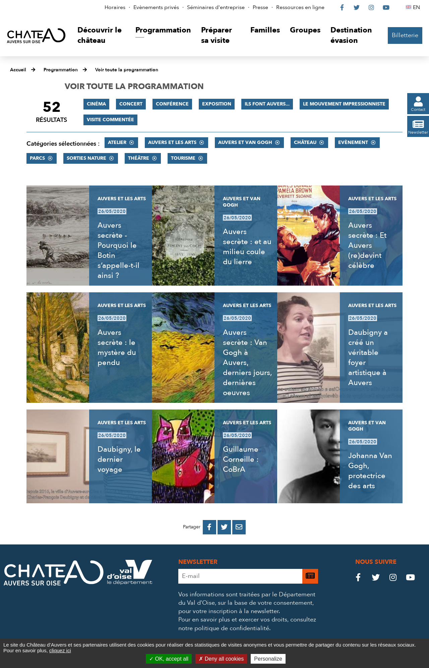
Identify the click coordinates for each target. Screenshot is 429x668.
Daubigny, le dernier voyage (119, 459)
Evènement (353, 142)
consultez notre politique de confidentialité (247, 623)
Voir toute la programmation (126, 70)
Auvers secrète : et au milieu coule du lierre (247, 247)
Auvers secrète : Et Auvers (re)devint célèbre (367, 245)
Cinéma (96, 104)
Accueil (18, 70)
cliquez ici (60, 650)
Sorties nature (86, 158)
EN (417, 7)
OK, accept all (168, 659)
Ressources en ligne (300, 7)
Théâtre (138, 158)
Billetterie (405, 35)
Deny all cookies (221, 659)
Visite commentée (110, 120)
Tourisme (183, 158)
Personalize (268, 659)
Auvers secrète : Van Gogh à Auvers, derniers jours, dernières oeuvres (247, 362)
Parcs (37, 158)
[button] (101, 36)
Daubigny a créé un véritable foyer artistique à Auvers (368, 357)
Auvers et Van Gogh (245, 142)
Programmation (61, 70)
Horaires (115, 7)
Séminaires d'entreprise (216, 7)
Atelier (117, 142)
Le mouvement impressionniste (344, 104)
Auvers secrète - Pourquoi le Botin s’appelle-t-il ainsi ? (118, 250)
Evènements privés (156, 7)
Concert (130, 104)
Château (305, 142)
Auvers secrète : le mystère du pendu (117, 347)
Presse (260, 7)
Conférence (172, 104)
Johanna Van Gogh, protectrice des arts (370, 471)
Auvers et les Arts (172, 142)
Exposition (216, 104)
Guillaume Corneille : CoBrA (241, 459)
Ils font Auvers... (267, 104)
